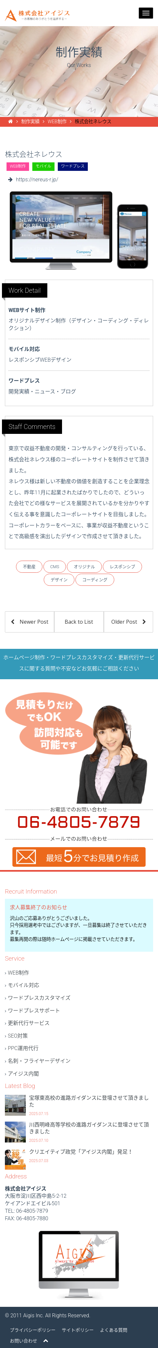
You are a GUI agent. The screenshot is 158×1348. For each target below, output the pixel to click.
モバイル (43, 166)
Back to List (79, 621)
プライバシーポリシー (32, 1330)
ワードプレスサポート (34, 1011)
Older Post (128, 621)
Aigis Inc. (33, 1315)
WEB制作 (18, 166)
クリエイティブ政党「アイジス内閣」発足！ (81, 1152)
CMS (54, 566)
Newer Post (29, 621)
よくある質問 (113, 1330)
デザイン (59, 579)
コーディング (94, 579)
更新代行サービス (29, 1023)
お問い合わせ (23, 1340)
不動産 (29, 566)
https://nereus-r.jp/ (37, 179)
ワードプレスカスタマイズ (39, 998)
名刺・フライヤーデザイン (39, 1061)
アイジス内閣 (23, 1074)
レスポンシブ (122, 566)
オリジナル (84, 566)
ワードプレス (73, 166)
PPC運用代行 (23, 1048)
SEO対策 (18, 1036)
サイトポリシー (78, 1330)
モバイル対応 (23, 985)
